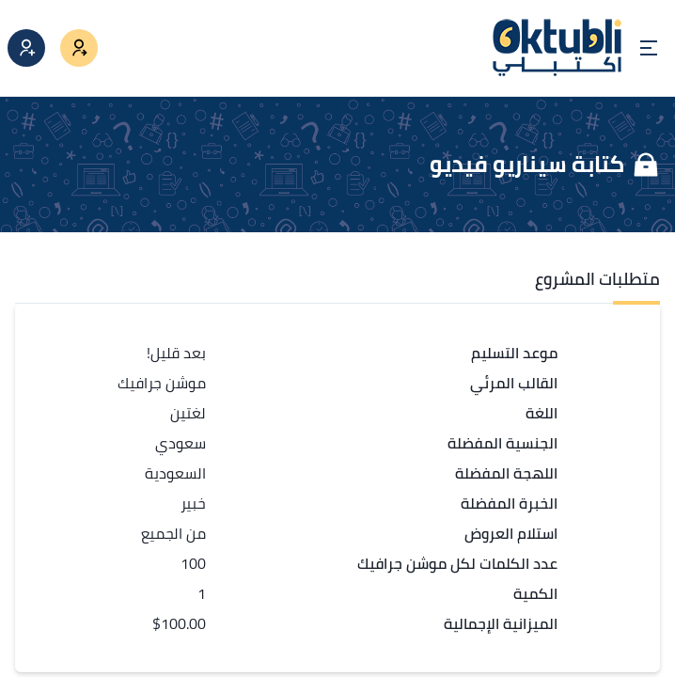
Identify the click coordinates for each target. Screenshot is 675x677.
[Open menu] (648, 48)
